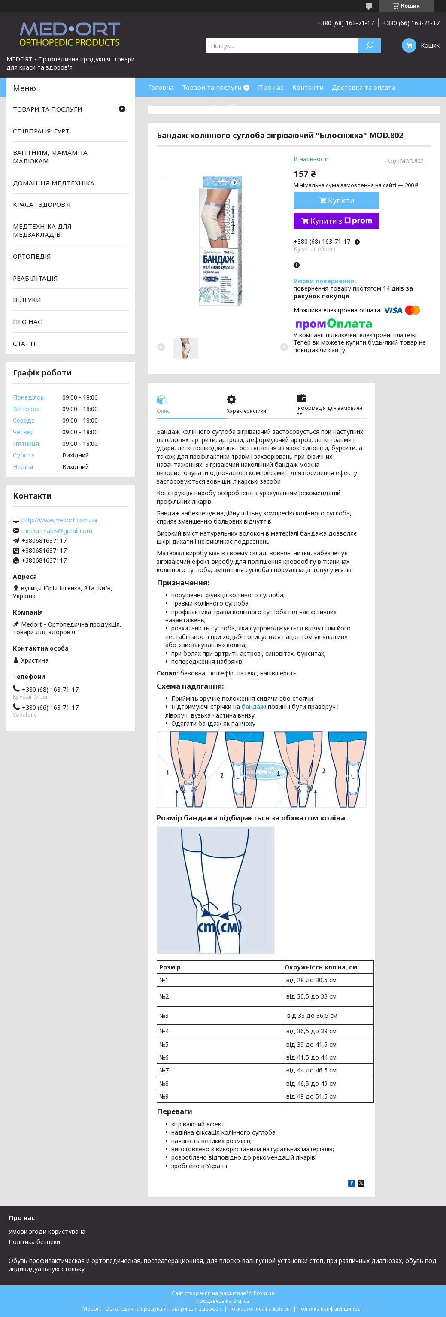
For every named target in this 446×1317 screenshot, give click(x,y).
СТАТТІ (24, 343)
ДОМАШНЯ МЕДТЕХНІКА (53, 182)
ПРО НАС (27, 321)
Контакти (307, 87)
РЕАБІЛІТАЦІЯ (35, 278)
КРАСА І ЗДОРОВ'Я (42, 204)
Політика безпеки (34, 1242)
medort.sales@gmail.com (56, 531)
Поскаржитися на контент (260, 1308)
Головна (160, 87)
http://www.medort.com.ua (59, 520)
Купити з (341, 221)
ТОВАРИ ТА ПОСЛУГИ (47, 109)
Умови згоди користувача (47, 1231)
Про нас (271, 87)
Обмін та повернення (261, 106)
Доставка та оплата (363, 87)
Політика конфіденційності (330, 1308)
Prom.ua (264, 1293)
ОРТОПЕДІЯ (32, 256)
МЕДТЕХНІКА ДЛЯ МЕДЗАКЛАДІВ (42, 230)
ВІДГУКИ (27, 299)
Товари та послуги (211, 87)
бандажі (254, 706)
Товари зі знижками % (183, 106)
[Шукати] (369, 45)
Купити (341, 200)
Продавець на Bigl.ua (223, 1301)
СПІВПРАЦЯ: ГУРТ (41, 131)
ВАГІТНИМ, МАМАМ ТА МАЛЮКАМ (50, 156)
